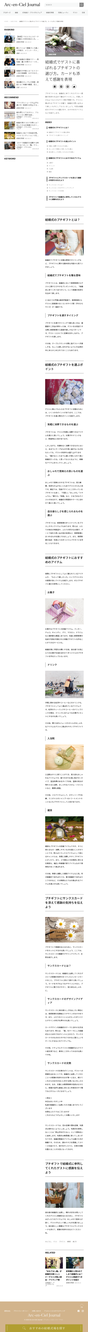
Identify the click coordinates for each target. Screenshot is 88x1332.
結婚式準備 (50, 12)
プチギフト (62, 1241)
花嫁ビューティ (63, 12)
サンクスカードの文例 (56, 191)
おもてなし (48, 1241)
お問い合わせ (36, 1311)
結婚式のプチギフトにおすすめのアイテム (65, 158)
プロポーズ (7, 12)
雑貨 (50, 172)
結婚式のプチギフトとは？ (59, 128)
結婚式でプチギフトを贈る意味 (59, 132)
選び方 (75, 1241)
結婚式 (69, 1241)
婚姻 (16, 12)
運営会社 (7, 1311)
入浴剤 (51, 169)
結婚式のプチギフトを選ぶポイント (62, 141)
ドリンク (52, 166)
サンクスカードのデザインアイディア (61, 188)
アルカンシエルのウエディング (54, 1311)
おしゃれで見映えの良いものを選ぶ (61, 149)
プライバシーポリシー (21, 1311)
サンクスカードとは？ (56, 185)
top (82, 1307)
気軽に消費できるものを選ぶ (58, 146)
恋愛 (83, 12)
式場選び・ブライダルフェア (32, 12)
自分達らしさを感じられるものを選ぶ (61, 152)
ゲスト (75, 12)
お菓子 (51, 163)
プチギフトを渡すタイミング (58, 135)
